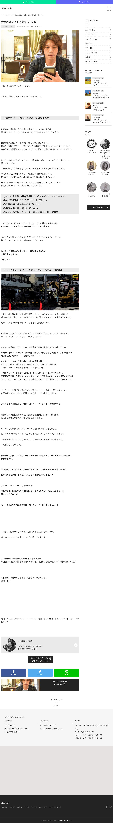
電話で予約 (28, 2)
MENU (12, 807)
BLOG (8, 15)
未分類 (87, 57)
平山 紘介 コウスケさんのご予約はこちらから (40, 659)
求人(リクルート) (91, 61)
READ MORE (98, 207)
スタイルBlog (90, 30)
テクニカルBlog (91, 34)
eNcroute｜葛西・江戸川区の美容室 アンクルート (7, 8)
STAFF (34, 807)
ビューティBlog (91, 39)
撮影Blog (88, 43)
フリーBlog (89, 48)
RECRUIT (43, 807)
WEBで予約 (84, 2)
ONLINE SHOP (55, 807)
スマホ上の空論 (17, 15)
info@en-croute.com (53, 729)
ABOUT (4, 807)
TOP (2, 15)
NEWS (26, 807)
